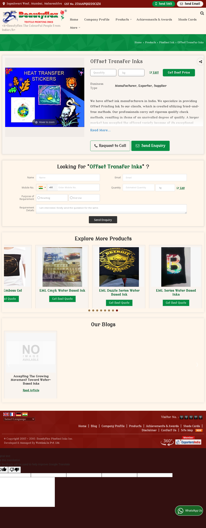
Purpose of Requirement (27, 198)
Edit (154, 72)
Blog (94, 426)
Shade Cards (187, 19)
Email (118, 177)
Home (74, 19)
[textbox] (131, 72)
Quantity (116, 187)
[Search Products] (201, 13)
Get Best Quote (62, 298)
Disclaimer (149, 430)
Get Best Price (179, 72)
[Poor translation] (14, 469)
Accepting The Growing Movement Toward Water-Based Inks (144, 380)
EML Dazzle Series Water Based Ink (119, 292)
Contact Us (168, 430)
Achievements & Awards (154, 19)
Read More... (100, 130)
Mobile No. (28, 187)
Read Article (31, 390)
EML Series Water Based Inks (176, 292)
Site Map (187, 430)
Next (197, 364)
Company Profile (96, 19)
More (75, 27)
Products (124, 19)
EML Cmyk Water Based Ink (62, 290)
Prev (9, 364)
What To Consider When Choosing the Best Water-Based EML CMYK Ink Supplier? (87, 382)
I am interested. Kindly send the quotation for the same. (111, 209)
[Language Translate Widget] (19, 419)
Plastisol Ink (166, 42)
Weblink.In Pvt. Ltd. (48, 443)
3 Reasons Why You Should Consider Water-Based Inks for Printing (31, 380)
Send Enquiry (150, 146)
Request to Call (110, 146)
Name (30, 177)
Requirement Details (27, 209)
